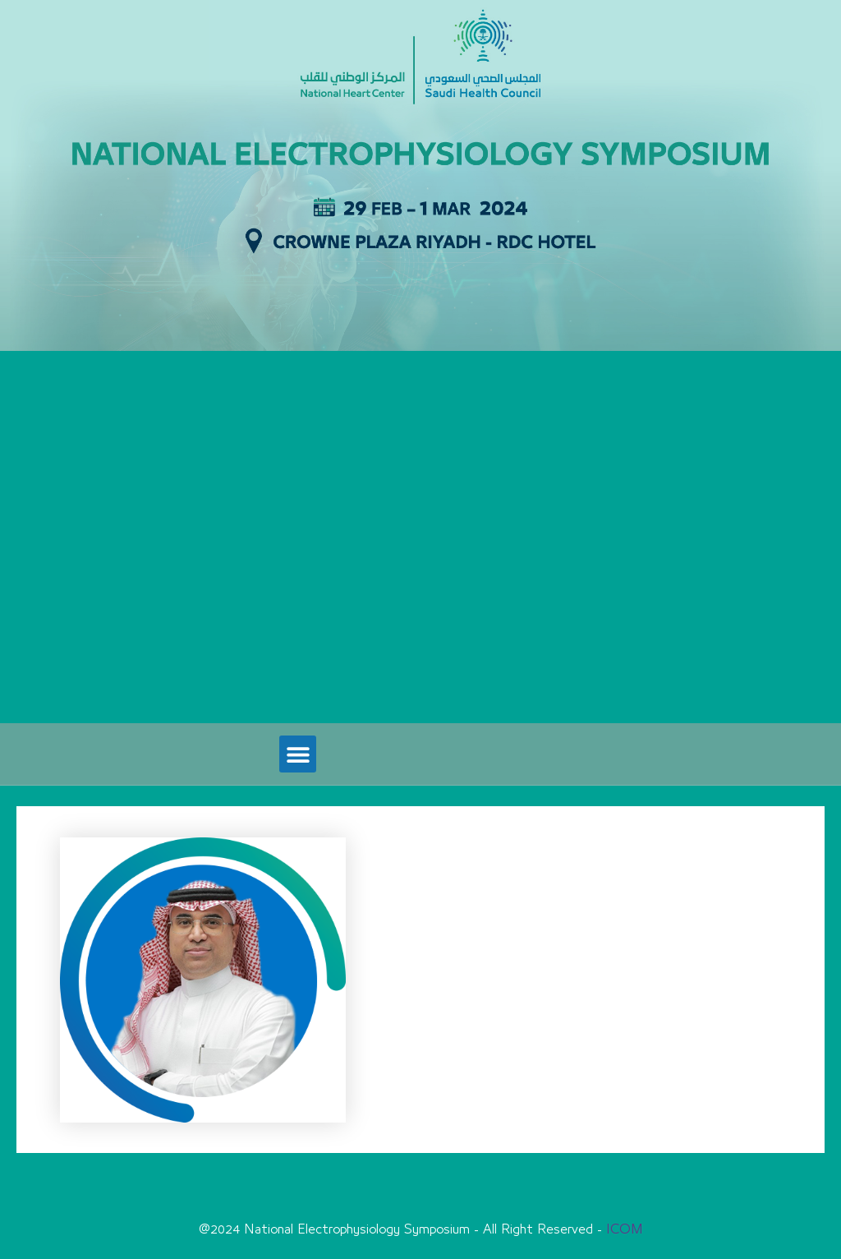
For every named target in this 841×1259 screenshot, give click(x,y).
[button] (297, 754)
